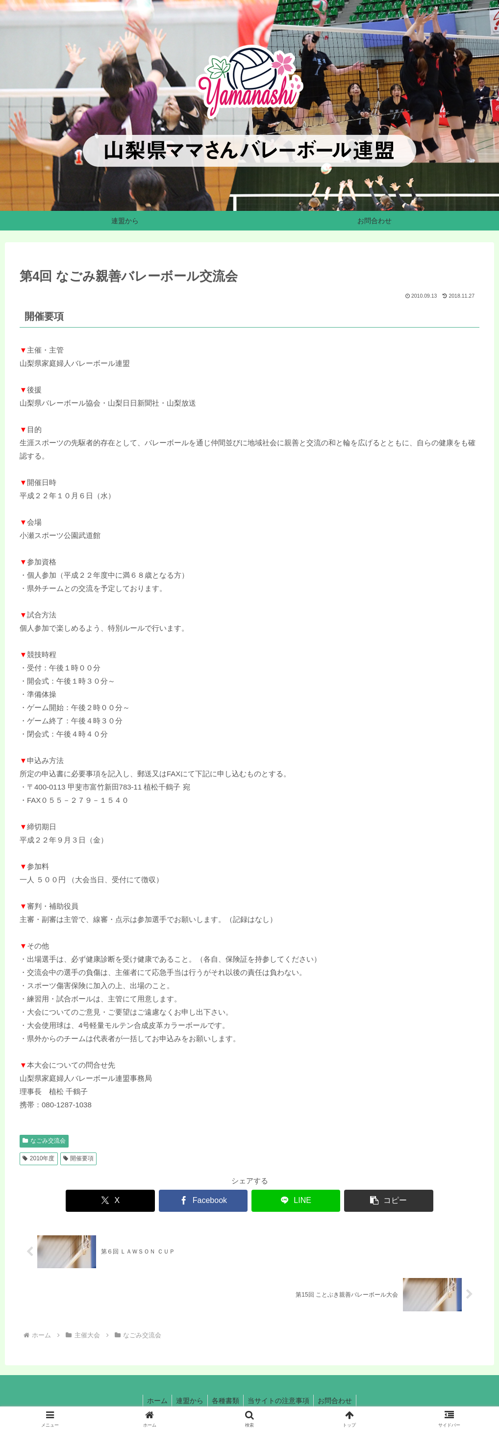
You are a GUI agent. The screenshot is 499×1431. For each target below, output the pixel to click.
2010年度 (39, 1158)
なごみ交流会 (44, 1140)
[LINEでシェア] (288, 1201)
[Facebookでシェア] (211, 1201)
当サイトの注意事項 (280, 1401)
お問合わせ (339, 1401)
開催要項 (78, 1158)
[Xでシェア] (134, 1201)
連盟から (187, 1401)
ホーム (153, 1401)
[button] (365, 1201)
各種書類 (225, 1401)
